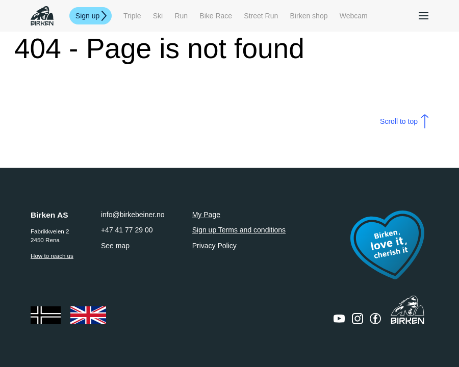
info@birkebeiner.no (133, 215)
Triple (132, 16)
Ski (158, 16)
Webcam (354, 16)
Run (181, 16)
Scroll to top (399, 121)
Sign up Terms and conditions (239, 230)
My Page (206, 215)
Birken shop (309, 16)
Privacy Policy (214, 246)
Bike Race (215, 16)
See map (115, 246)
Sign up (87, 16)
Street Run (261, 16)
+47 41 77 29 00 (127, 230)
